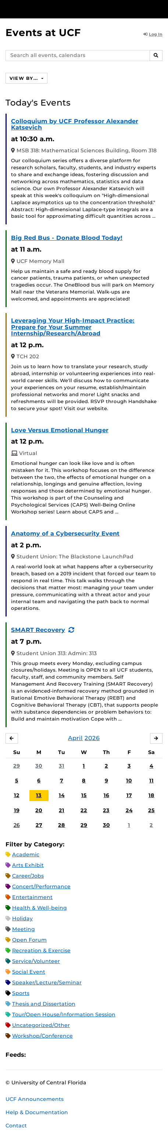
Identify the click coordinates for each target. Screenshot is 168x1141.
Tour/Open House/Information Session (63, 1014)
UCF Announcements (35, 1099)
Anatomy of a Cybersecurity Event (65, 533)
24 (129, 810)
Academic (25, 854)
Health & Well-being (39, 907)
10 (129, 780)
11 (151, 780)
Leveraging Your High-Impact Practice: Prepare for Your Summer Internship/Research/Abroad (73, 327)
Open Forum (29, 939)
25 (151, 810)
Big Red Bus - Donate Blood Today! (66, 237)
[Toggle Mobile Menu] (160, 8)
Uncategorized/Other (41, 1025)
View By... (25, 78)
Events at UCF (43, 32)
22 (84, 810)
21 (61, 810)
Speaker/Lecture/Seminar (47, 982)
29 (16, 766)
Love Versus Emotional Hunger (59, 430)
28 (61, 825)
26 (17, 825)
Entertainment (32, 897)
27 (39, 825)
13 (39, 795)
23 (106, 810)
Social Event (28, 971)
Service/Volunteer (36, 961)
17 (129, 795)
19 (16, 810)
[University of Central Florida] (55, 9)
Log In (152, 34)
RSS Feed (60, 1055)
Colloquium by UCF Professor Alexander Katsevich (74, 124)
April (75, 738)
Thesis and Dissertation (43, 1003)
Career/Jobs (28, 875)
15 (84, 795)
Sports (20, 993)
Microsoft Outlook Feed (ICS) (48, 1055)
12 (16, 795)
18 (151, 795)
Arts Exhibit (28, 865)
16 (106, 795)
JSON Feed (85, 1055)
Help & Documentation (37, 1112)
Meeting (23, 929)
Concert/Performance (41, 886)
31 (61, 766)
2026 (92, 738)
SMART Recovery (38, 629)
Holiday (22, 918)
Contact (16, 1125)
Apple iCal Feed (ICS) (35, 1055)
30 (38, 766)
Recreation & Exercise (41, 950)
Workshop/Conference (42, 1035)
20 (38, 810)
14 (62, 795)
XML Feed (73, 1055)
